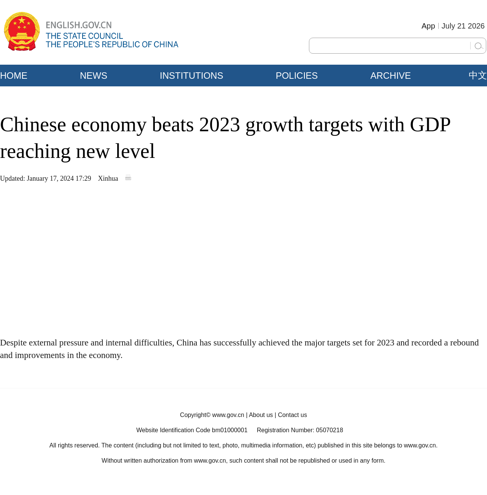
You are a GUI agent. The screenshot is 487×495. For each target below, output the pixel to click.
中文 (478, 75)
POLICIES (297, 75)
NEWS (93, 75)
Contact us (292, 415)
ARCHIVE (390, 75)
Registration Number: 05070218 (300, 430)
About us (261, 415)
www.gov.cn (228, 415)
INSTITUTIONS (191, 75)
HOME (13, 75)
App (428, 26)
